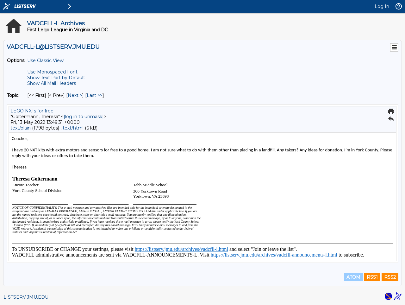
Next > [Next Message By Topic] (75, 95)
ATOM (353, 277)
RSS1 (372, 277)
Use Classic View (45, 60)
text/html (73, 128)
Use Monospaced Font (52, 72)
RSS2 (390, 277)
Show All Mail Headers (51, 83)
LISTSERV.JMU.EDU (25, 297)
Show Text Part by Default (56, 77)
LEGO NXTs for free (31, 111)
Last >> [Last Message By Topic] (95, 95)
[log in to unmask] (84, 116)
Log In (382, 6)
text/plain (20, 128)
